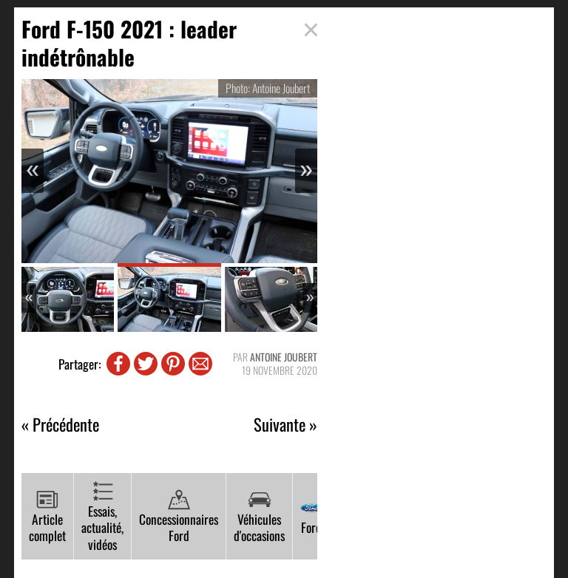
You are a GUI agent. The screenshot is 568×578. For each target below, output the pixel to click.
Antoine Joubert (283, 356)
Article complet (47, 517)
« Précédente (60, 424)
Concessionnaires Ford (178, 517)
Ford (311, 517)
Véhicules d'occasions (259, 517)
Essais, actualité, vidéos (102, 517)
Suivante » (285, 424)
